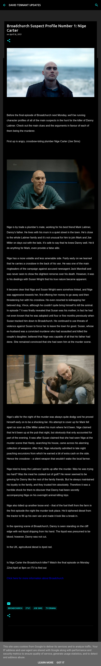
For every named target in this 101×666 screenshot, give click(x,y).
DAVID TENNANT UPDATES (25, 5)
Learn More (45, 662)
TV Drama (51, 608)
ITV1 (28, 608)
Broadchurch (15, 608)
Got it (60, 662)
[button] (9, 41)
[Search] (96, 5)
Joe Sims (38, 608)
